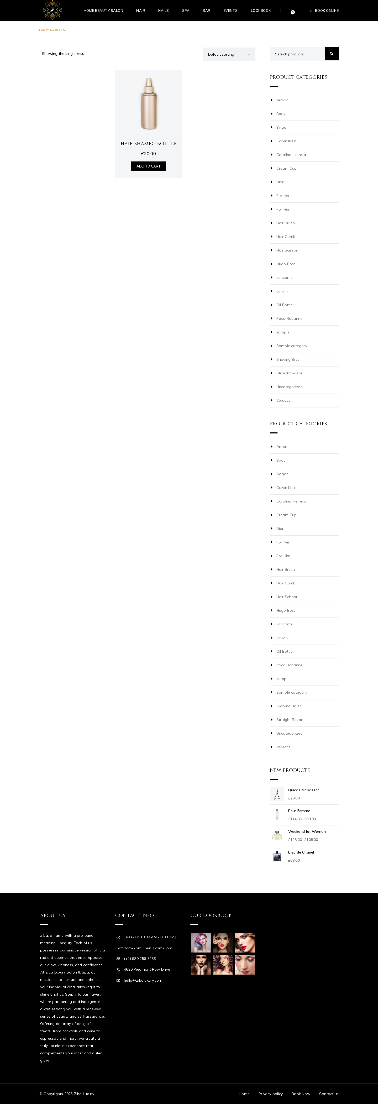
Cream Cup (286, 168)
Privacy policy (271, 1093)
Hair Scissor (286, 250)
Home (244, 1093)
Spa (186, 10)
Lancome (284, 277)
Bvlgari (282, 127)
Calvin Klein (286, 141)
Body (281, 113)
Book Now (301, 1093)
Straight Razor (289, 373)
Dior (280, 182)
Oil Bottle (284, 304)
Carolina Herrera (291, 154)
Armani (282, 100)
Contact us (329, 1093)
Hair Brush (285, 223)
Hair (140, 10)
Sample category (291, 345)
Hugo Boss (286, 263)
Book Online (327, 10)
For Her (283, 195)
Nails (163, 10)
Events (231, 10)
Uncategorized (289, 386)
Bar (207, 10)
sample (283, 332)
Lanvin (282, 291)
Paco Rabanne (289, 318)
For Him (283, 209)
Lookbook (261, 10)
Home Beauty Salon (103, 10)
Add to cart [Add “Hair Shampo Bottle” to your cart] (148, 166)
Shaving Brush (289, 359)
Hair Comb (286, 236)
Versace (283, 400)
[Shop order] (229, 54)
